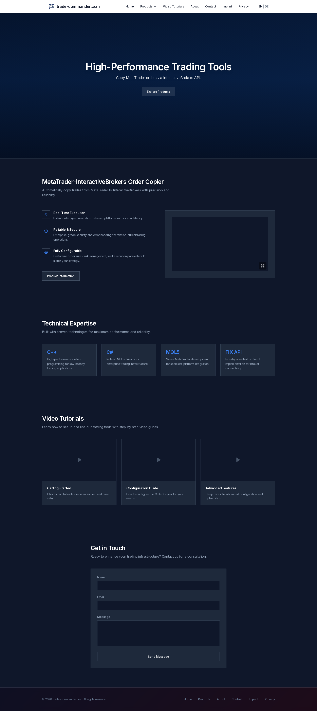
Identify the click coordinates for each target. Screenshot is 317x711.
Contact (210, 6)
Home (130, 6)
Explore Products (158, 91)
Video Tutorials (173, 6)
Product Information (61, 276)
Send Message (158, 656)
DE (266, 6)
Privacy (244, 6)
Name (101, 577)
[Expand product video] (220, 244)
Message (103, 616)
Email (101, 597)
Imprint (227, 6)
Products (148, 6)
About (195, 6)
